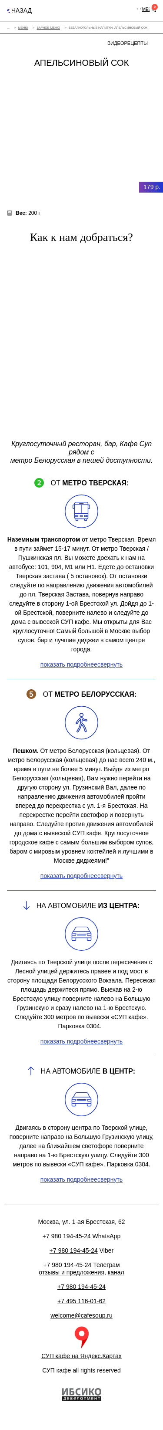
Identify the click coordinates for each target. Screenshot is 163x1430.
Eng (35, 9)
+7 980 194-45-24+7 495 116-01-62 (125, 8)
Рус (23, 9)
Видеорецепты (127, 43)
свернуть (110, 664)
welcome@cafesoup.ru (81, 1315)
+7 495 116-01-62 (81, 1301)
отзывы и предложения (71, 1272)
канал (116, 1272)
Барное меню (48, 27)
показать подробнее (68, 664)
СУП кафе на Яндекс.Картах (81, 1355)
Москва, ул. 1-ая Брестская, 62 (114, 8)
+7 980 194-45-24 (81, 1286)
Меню (23, 27)
